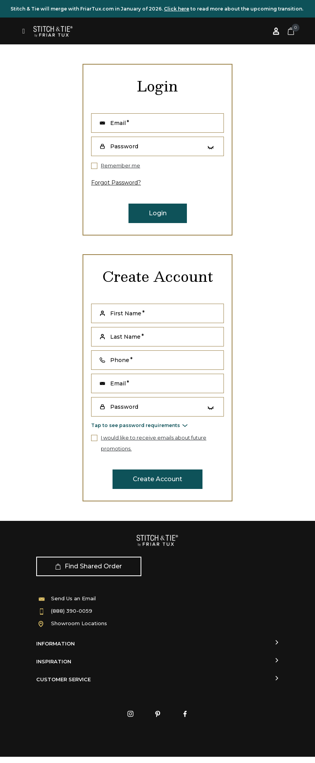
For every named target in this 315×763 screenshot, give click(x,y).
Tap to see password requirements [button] (135, 425)
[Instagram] (130, 714)
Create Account (157, 479)
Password (124, 407)
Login (158, 213)
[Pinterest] (158, 714)
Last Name (125, 336)
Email (118, 383)
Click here (176, 9)
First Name (125, 313)
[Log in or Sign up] (276, 31)
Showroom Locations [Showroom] (79, 623)
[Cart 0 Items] (291, 31)
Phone (119, 360)
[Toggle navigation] (24, 31)
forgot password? (116, 182)
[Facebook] (185, 714)
